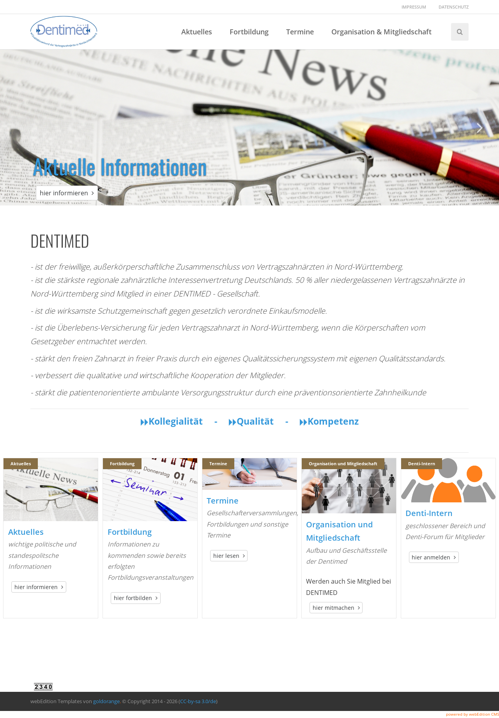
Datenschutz (454, 7)
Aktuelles (196, 31)
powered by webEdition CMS (472, 714)
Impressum (414, 7)
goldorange (106, 701)
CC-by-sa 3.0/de (198, 701)
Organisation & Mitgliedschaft (381, 31)
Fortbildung (249, 31)
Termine (300, 31)
